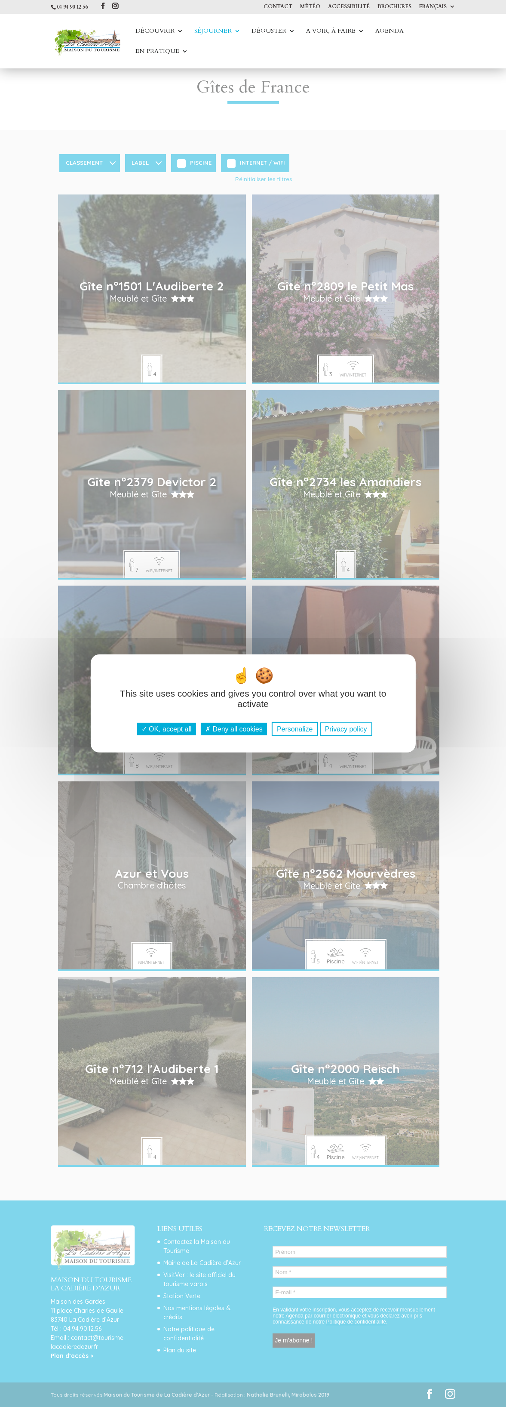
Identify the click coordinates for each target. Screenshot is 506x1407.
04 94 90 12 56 (72, 6)
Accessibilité (349, 7)
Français (433, 7)
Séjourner (213, 31)
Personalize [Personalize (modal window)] (295, 729)
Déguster (268, 31)
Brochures (394, 7)
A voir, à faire (331, 31)
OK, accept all (166, 729)
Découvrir (155, 31)
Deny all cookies (234, 729)
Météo (310, 7)
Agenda (389, 31)
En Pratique (157, 51)
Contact (278, 7)
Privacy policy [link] (346, 729)
